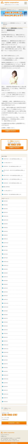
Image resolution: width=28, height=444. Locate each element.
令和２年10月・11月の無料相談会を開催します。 (13, 175)
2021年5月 (5, 208)
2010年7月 (5, 397)
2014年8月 (5, 360)
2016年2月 (5, 295)
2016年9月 (5, 269)
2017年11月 (5, 242)
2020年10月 (5, 220)
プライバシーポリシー (5, 434)
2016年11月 (5, 265)
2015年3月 (5, 333)
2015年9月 (5, 310)
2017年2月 (5, 257)
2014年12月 (5, 344)
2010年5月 (5, 401)
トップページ (3, 8)
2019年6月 (5, 227)
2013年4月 (5, 382)
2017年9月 (5, 246)
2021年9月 (5, 204)
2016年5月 (5, 284)
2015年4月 (5, 329)
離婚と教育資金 (6, 186)
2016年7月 (5, 276)
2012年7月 (5, 390)
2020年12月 (5, 216)
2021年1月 (5, 212)
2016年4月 (5, 288)
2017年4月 (5, 254)
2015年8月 (5, 314)
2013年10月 (5, 378)
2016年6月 (5, 280)
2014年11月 (5, 348)
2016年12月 (5, 261)
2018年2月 (5, 235)
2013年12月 (5, 375)
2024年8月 (5, 201)
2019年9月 (5, 223)
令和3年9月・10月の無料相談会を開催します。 (12, 183)
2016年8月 (5, 273)
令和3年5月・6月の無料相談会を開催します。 (12, 166)
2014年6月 (5, 367)
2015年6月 (5, 322)
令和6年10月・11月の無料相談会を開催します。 (13, 158)
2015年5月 (5, 326)
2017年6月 (5, 250)
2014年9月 (5, 356)
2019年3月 (5, 231)
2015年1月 (5, 341)
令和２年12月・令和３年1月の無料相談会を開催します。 (14, 171)
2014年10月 (5, 352)
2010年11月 (5, 394)
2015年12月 (5, 303)
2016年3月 (5, 291)
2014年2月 (5, 371)
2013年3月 (5, 386)
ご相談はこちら (3, 436)
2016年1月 (5, 299)
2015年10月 (5, 307)
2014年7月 (5, 363)
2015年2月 (5, 337)
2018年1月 (5, 238)
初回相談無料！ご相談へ (14, 422)
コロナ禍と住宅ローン (7, 162)
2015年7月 (5, 318)
